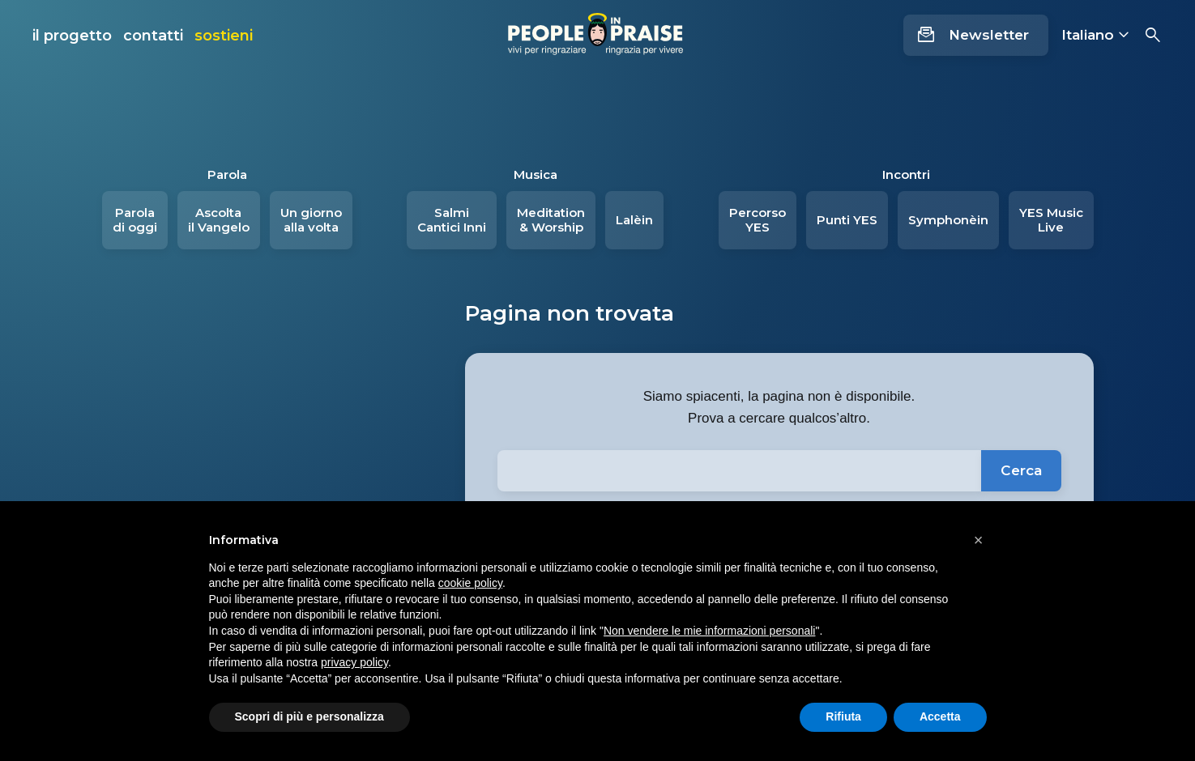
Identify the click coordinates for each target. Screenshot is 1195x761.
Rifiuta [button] (843, 716)
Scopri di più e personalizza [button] (309, 716)
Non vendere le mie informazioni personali (709, 630)
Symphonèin (948, 219)
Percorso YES (757, 220)
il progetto (72, 36)
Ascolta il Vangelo (219, 220)
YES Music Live (1051, 220)
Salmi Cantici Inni (451, 220)
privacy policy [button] (354, 662)
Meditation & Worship (551, 220)
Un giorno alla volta (311, 220)
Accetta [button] (940, 716)
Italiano (1087, 35)
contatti (153, 36)
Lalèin (634, 219)
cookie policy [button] (470, 582)
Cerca (1021, 470)
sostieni (223, 36)
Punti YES (847, 219)
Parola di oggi (135, 220)
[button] (979, 540)
